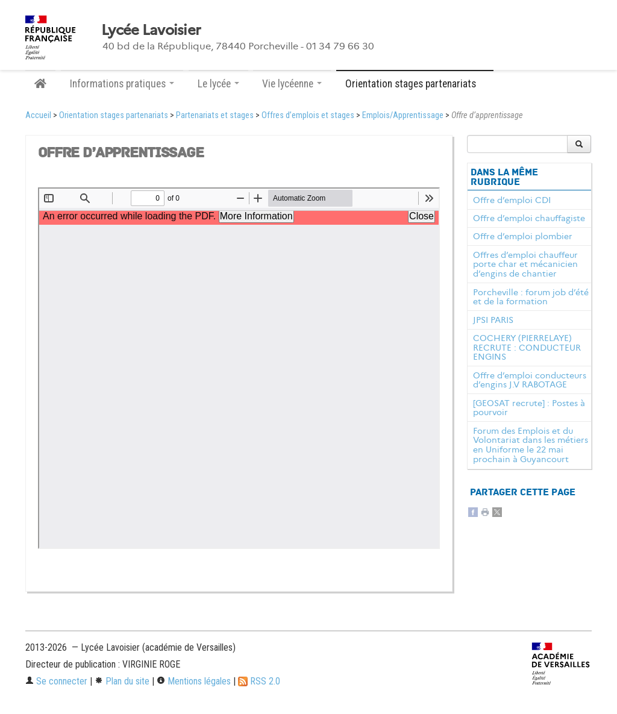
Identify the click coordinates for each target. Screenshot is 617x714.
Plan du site (122, 681)
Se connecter (56, 681)
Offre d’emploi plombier (522, 236)
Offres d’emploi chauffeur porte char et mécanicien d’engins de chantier (525, 264)
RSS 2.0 (259, 681)
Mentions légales (194, 681)
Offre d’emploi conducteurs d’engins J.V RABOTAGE (529, 380)
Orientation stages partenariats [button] (414, 84)
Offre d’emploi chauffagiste (529, 218)
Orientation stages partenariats (113, 115)
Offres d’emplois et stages (308, 115)
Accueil (38, 115)
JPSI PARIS (493, 320)
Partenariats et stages (215, 115)
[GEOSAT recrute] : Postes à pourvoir (529, 408)
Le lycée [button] (218, 84)
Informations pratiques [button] (122, 84)
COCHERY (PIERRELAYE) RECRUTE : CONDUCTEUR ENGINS (527, 348)
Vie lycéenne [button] (292, 84)
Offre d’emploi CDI (512, 200)
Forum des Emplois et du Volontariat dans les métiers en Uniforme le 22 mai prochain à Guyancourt (530, 445)
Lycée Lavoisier (151, 30)
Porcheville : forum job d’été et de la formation (531, 297)
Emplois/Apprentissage (402, 115)
